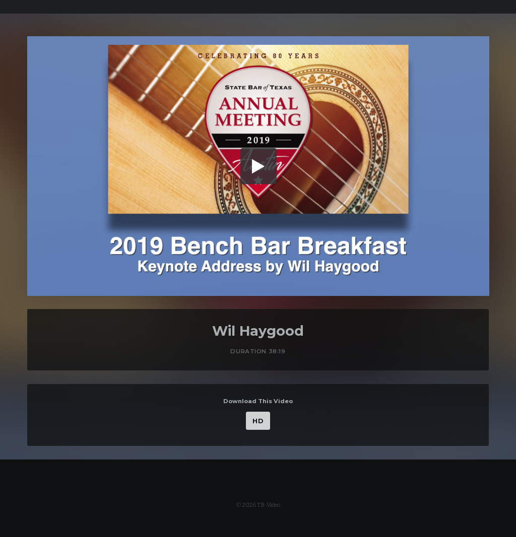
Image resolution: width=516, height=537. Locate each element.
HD (257, 421)
